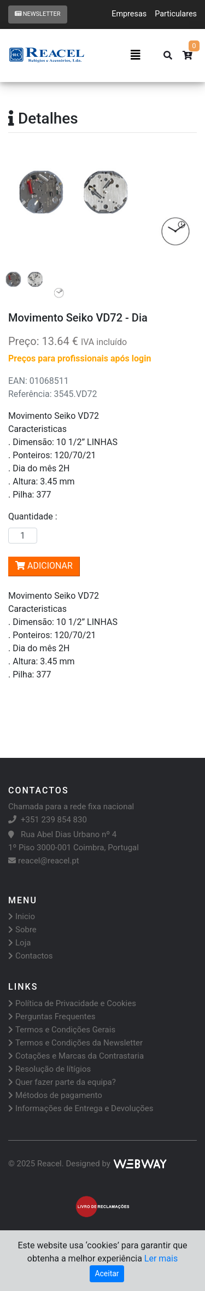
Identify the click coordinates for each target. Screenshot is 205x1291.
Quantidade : (35, 516)
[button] (22, 206)
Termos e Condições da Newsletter (75, 1043)
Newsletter (38, 13)
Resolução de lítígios (49, 1069)
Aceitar (107, 1273)
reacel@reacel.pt (43, 861)
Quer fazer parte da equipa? (62, 1082)
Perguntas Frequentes (51, 1016)
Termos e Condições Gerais (61, 1030)
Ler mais (161, 1258)
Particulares (176, 14)
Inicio (21, 916)
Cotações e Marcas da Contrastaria (76, 1056)
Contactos (30, 956)
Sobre (22, 929)
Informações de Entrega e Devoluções (81, 1108)
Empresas (129, 14)
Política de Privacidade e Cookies (72, 1003)
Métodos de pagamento (55, 1095)
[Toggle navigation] (136, 55)
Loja (19, 943)
